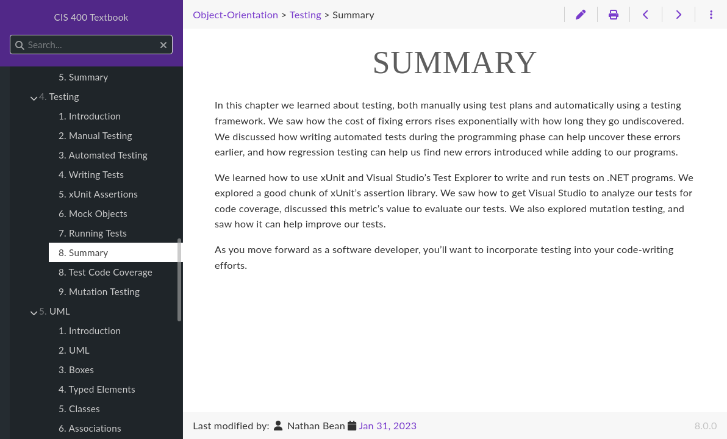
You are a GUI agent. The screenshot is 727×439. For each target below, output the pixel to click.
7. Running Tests (93, 232)
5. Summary (83, 76)
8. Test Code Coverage (105, 271)
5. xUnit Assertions (98, 193)
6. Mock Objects (93, 213)
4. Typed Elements (97, 389)
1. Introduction (90, 115)
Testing (59, 96)
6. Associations (90, 428)
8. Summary (83, 252)
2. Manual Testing (95, 135)
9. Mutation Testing (99, 291)
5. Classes (79, 408)
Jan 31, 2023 (388, 425)
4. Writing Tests (91, 174)
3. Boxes (76, 369)
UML (54, 310)
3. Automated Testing (103, 154)
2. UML (74, 349)
